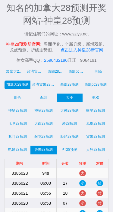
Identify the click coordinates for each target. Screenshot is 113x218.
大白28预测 (43, 123)
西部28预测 (69, 84)
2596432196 (55, 60)
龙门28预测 (17, 136)
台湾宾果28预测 (44, 84)
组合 (17, 97)
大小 (69, 97)
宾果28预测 (95, 136)
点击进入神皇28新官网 (82, 50)
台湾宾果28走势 (36, 71)
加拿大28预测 (17, 84)
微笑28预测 (95, 110)
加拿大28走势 (15, 71)
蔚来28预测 (43, 149)
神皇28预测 (17, 110)
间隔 (98, 71)
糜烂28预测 (69, 136)
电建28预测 (17, 149)
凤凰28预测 (95, 123)
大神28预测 (69, 110)
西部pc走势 (77, 71)
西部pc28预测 (95, 84)
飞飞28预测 (17, 123)
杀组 (43, 97)
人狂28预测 (95, 149)
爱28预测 (69, 123)
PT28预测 (69, 149)
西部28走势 (57, 71)
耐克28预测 (43, 136)
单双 (95, 97)
